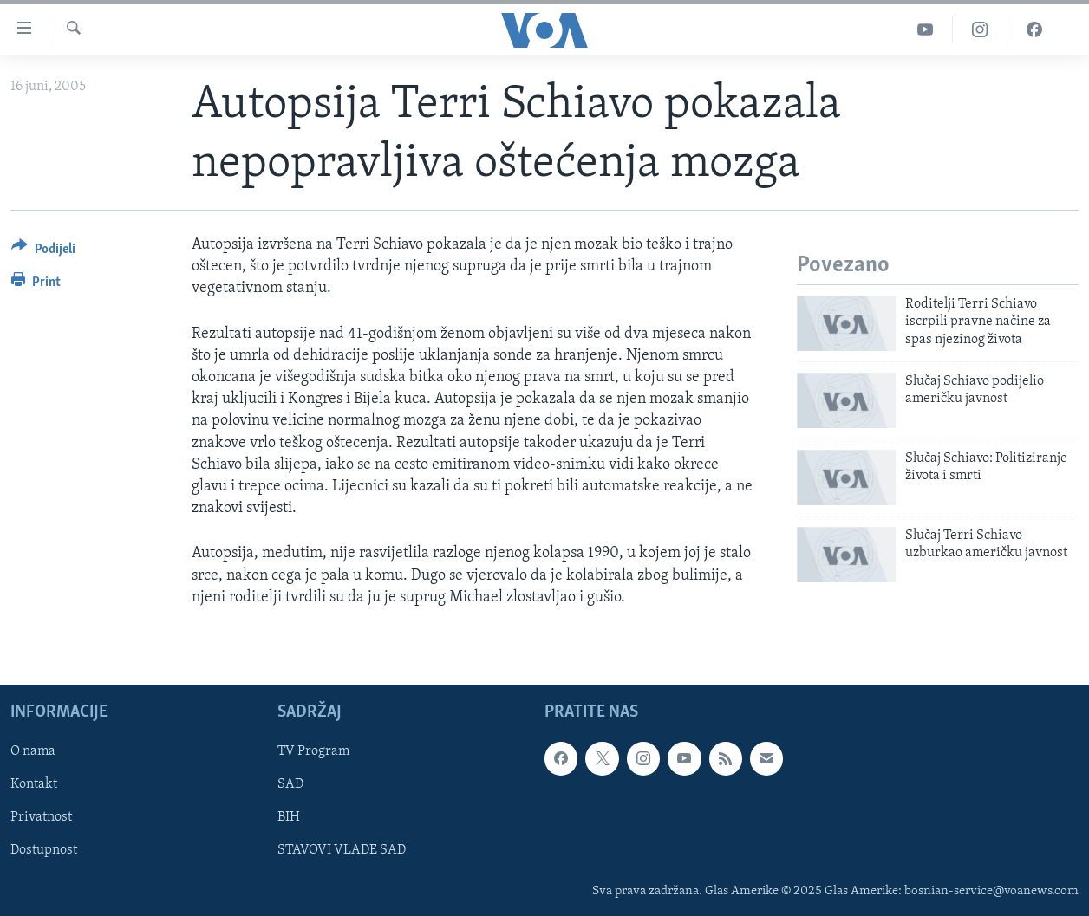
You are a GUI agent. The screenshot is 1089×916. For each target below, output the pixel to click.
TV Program (313, 751)
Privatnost (41, 817)
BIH (288, 817)
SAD (290, 784)
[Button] (43, 252)
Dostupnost (43, 850)
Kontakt (33, 784)
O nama (32, 751)
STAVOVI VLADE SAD (341, 850)
